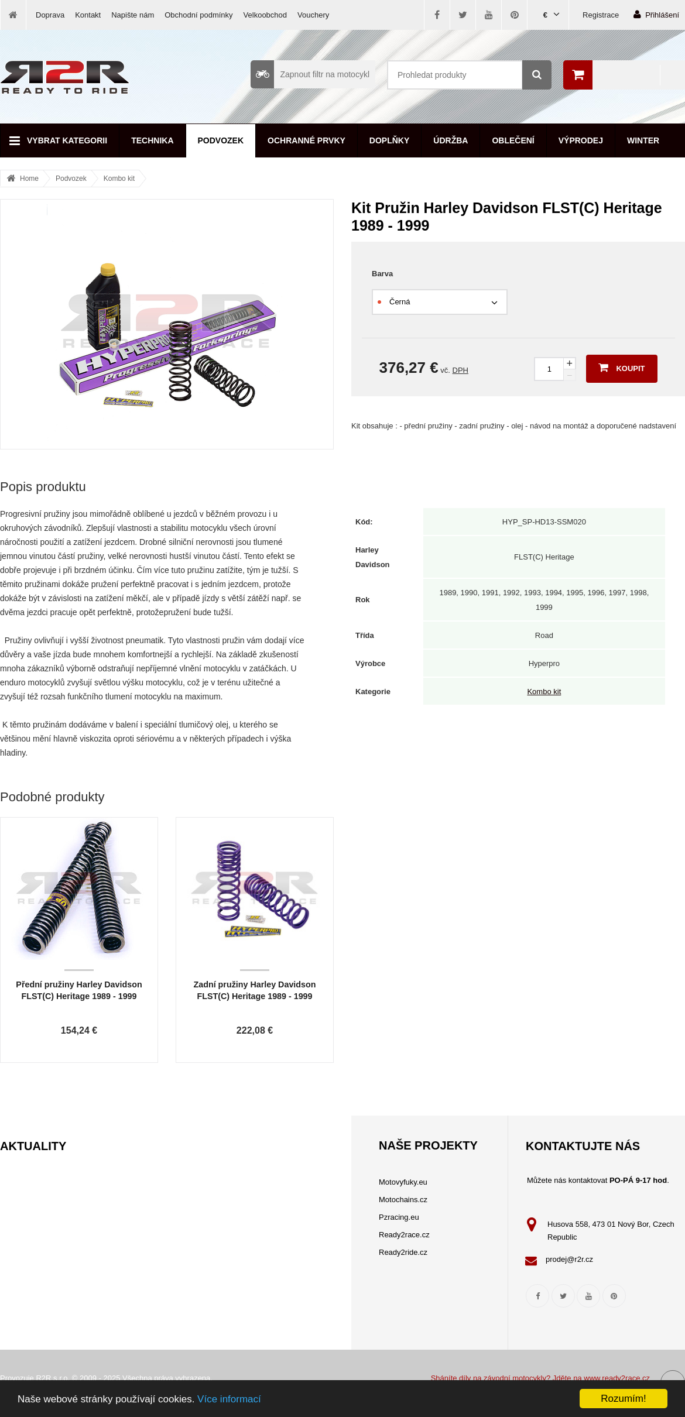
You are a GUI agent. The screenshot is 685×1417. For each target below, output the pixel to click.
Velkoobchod (265, 15)
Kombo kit (119, 178)
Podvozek (221, 140)
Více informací (229, 1399)
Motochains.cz (403, 1199)
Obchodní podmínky (198, 15)
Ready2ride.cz (403, 1252)
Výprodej (581, 140)
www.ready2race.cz (617, 1378)
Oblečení (513, 140)
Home (29, 178)
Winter (643, 140)
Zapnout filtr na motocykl (310, 74)
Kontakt (88, 15)
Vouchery (313, 15)
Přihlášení (656, 14)
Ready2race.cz (404, 1234)
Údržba (450, 140)
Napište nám (132, 15)
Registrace (601, 15)
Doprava (50, 15)
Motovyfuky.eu (403, 1182)
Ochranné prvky (306, 140)
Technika (152, 140)
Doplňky (389, 140)
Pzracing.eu (399, 1217)
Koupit (621, 367)
